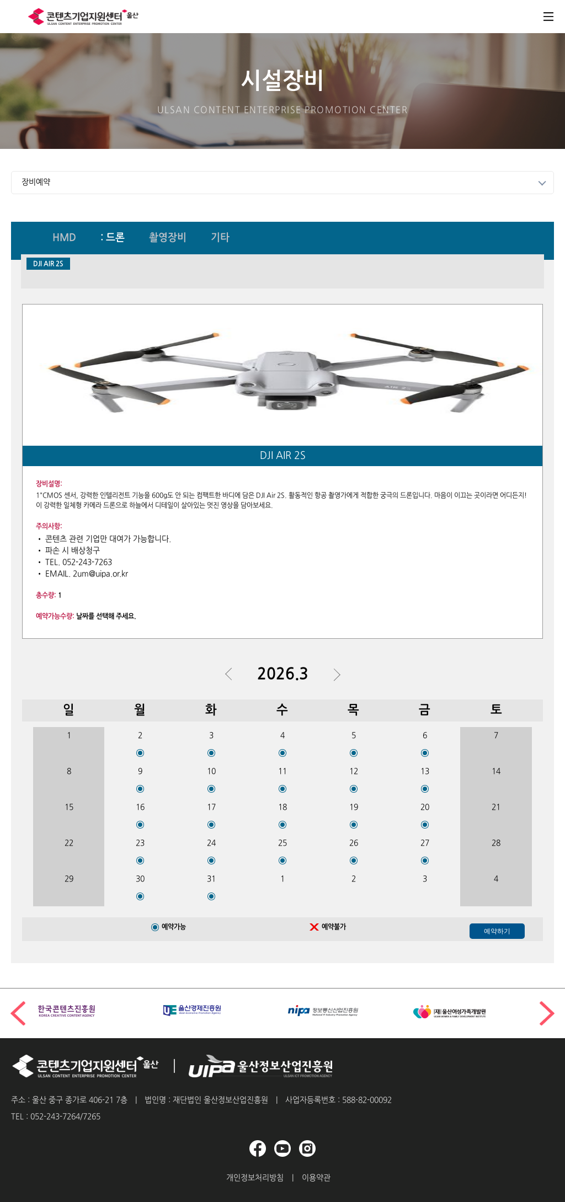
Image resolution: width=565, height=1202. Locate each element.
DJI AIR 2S (48, 264)
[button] (547, 1013)
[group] (95, 1011)
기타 (220, 238)
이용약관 (316, 1178)
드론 (115, 238)
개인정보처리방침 (255, 1178)
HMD (64, 238)
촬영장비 (167, 238)
